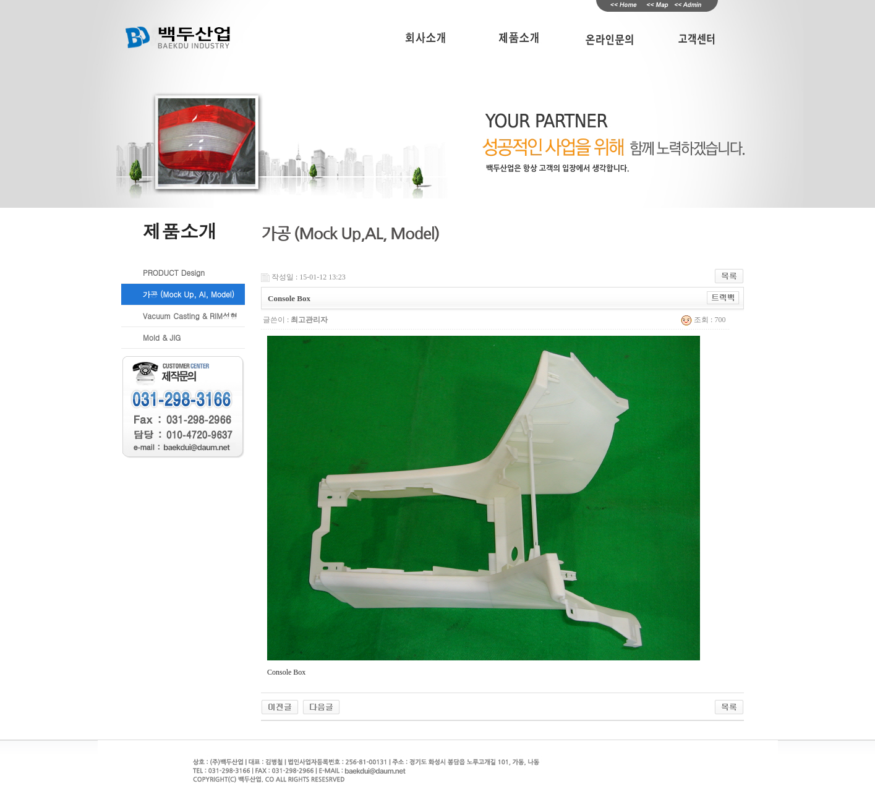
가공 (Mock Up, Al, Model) (188, 294)
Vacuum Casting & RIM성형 (190, 315)
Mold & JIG (162, 337)
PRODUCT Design (174, 272)
